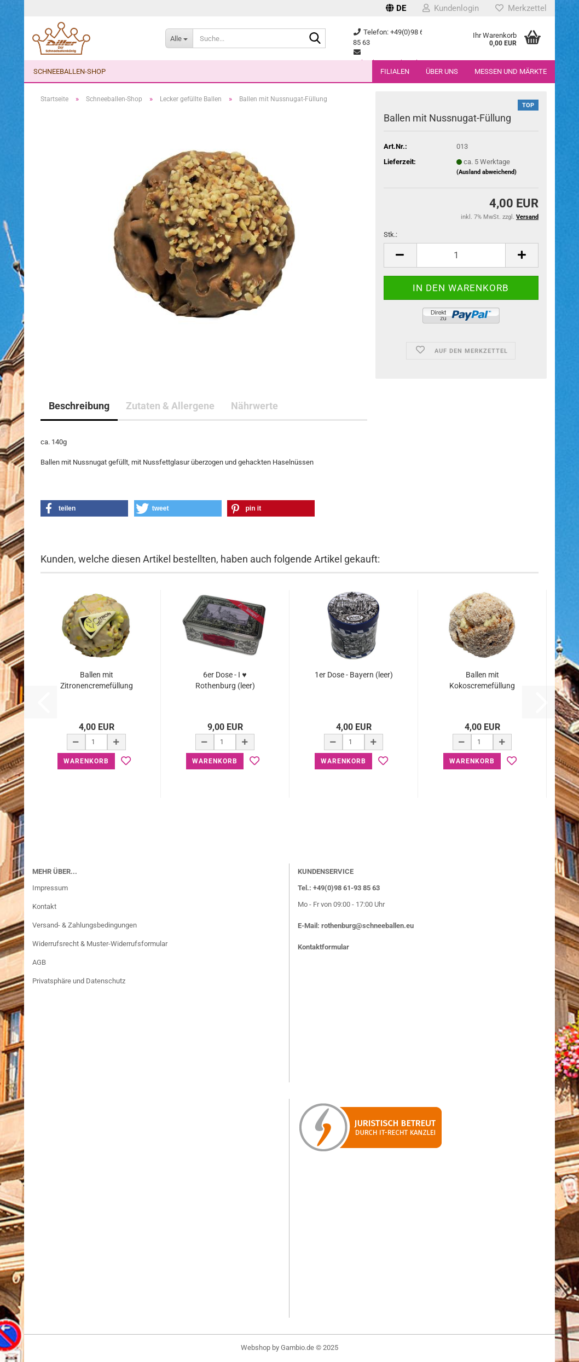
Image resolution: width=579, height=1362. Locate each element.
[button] (396, 8)
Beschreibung (79, 406)
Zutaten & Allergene (170, 406)
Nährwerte (254, 406)
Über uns (442, 71)
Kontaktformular (323, 947)
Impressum (50, 888)
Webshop (255, 1347)
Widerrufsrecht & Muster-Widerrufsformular (99, 944)
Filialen (394, 71)
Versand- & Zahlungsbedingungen (84, 925)
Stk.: (390, 234)
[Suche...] (179, 38)
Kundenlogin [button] (450, 8)
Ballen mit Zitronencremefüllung (96, 680)
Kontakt (44, 906)
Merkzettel (521, 8)
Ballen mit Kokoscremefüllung (482, 680)
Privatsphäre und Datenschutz (78, 981)
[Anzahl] (461, 255)
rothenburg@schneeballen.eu (367, 925)
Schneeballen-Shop (69, 71)
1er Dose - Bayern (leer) (354, 674)
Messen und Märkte (510, 71)
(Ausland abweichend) (486, 172)
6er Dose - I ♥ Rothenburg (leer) (225, 680)
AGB (39, 962)
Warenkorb (86, 761)
